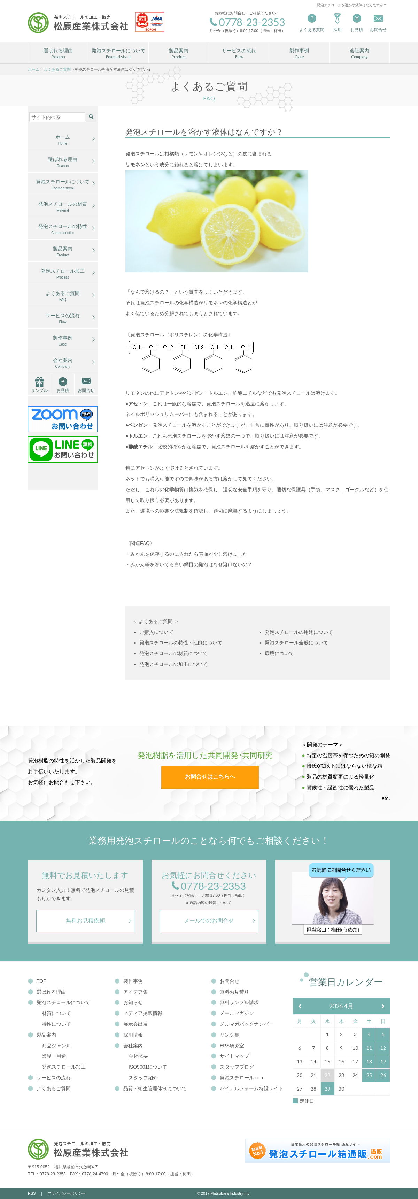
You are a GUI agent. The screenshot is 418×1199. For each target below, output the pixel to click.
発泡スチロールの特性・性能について (180, 642)
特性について (56, 1024)
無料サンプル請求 (235, 1002)
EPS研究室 (227, 1045)
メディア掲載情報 (138, 1013)
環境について (279, 653)
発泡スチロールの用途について (299, 632)
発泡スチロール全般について (296, 642)
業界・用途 (54, 1056)
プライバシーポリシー (66, 1193)
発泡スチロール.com (237, 1077)
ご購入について (156, 632)
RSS (32, 1193)
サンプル (39, 390)
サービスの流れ (239, 54)
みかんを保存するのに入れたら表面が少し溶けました (188, 554)
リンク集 (225, 1035)
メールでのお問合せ (209, 921)
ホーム (63, 140)
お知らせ (129, 1002)
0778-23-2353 (209, 886)
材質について (56, 1013)
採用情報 (129, 1035)
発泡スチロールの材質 (63, 207)
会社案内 (359, 54)
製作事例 (299, 54)
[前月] (300, 1006)
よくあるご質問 (63, 296)
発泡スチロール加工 (63, 274)
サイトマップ (230, 1056)
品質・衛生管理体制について (151, 1088)
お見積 (356, 22)
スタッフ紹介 (143, 1077)
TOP (37, 981)
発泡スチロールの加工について (173, 664)
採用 (337, 22)
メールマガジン (232, 1013)
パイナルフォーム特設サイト (247, 1088)
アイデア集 (131, 992)
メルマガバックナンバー (242, 1024)
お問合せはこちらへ (210, 777)
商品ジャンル (56, 1045)
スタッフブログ (232, 1067)
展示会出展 (131, 1024)
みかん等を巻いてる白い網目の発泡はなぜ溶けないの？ (191, 564)
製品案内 (179, 54)
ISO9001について (148, 1067)
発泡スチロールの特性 (63, 229)
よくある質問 (311, 22)
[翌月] (383, 1006)
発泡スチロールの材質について (173, 653)
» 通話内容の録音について (208, 903)
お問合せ (86, 390)
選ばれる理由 (58, 54)
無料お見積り (230, 992)
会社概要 (138, 1056)
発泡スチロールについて (118, 54)
